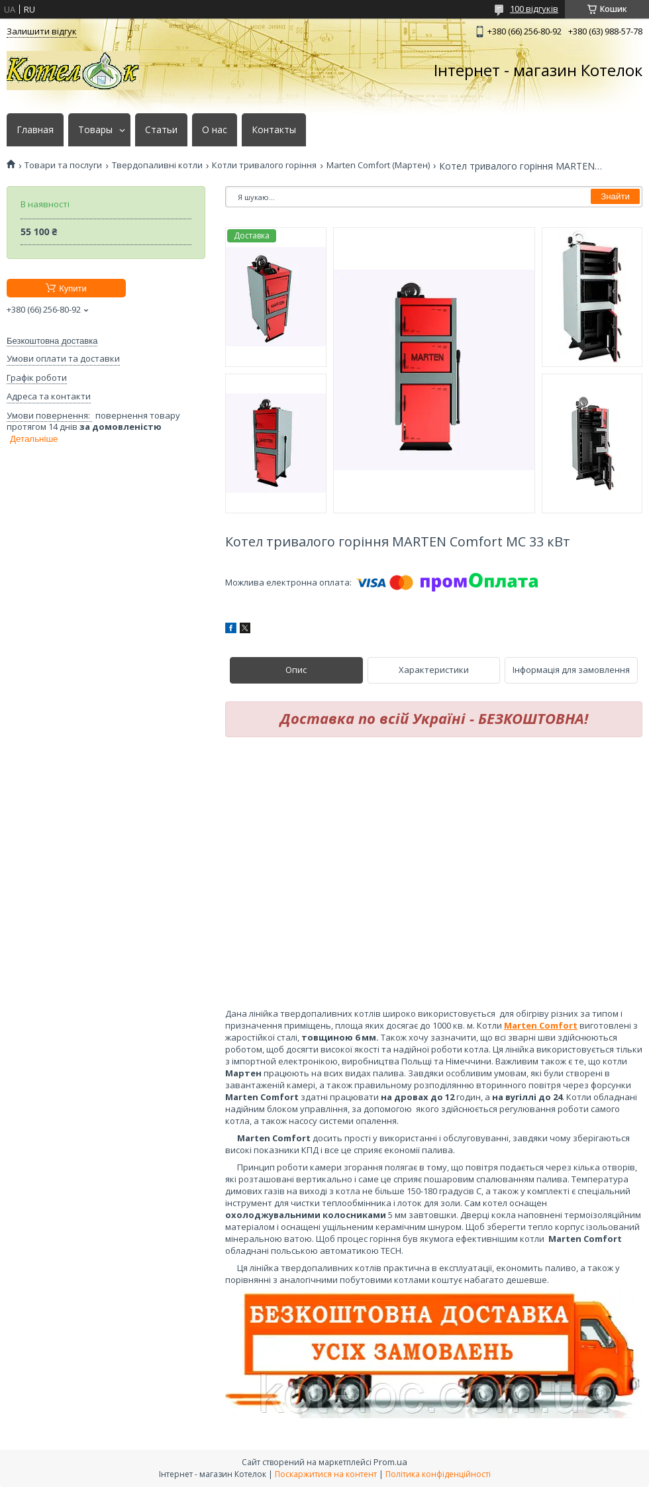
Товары (95, 130)
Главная (35, 130)
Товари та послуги (63, 165)
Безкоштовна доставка (52, 341)
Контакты (274, 130)
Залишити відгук (42, 31)
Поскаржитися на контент (326, 1474)
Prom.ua (390, 1462)
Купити (73, 288)
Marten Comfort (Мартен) (378, 165)
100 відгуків (534, 9)
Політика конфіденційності (438, 1474)
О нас (214, 130)
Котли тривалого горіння (264, 165)
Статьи (161, 130)
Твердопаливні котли (157, 165)
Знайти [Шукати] (615, 196)
